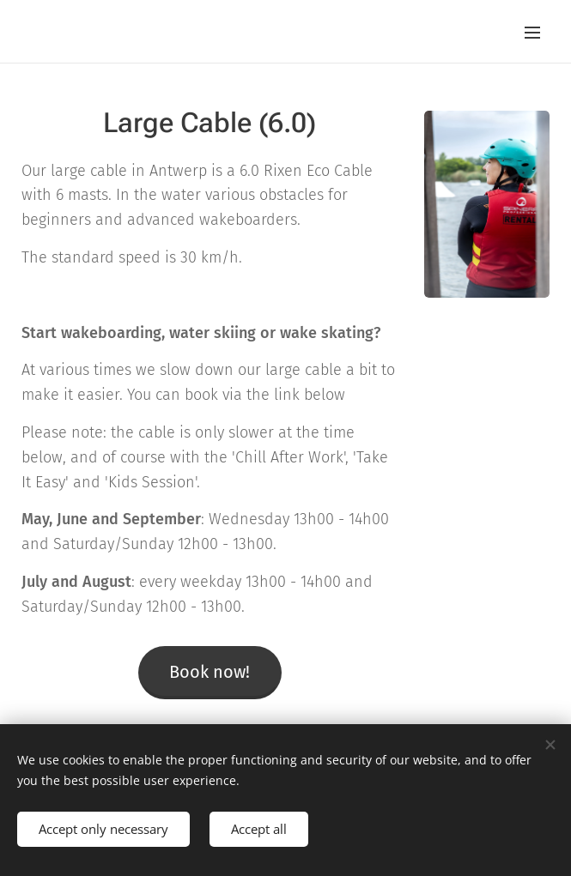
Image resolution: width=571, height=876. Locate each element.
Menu (532, 32)
